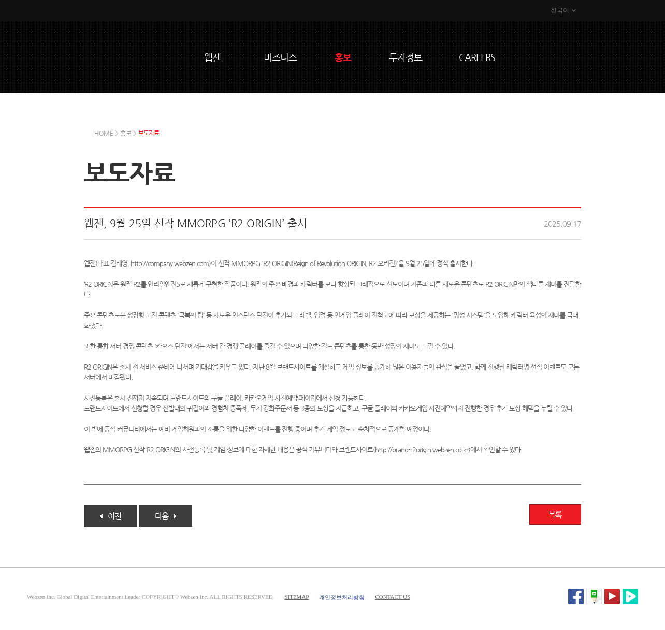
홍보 (343, 57)
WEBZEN (151, 55)
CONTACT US (392, 597)
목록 (555, 514)
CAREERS (477, 57)
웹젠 (212, 57)
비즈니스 (280, 57)
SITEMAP (296, 597)
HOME (103, 133)
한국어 (560, 10)
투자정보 (405, 57)
